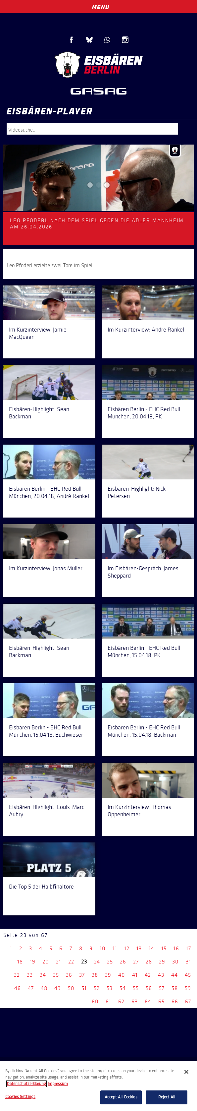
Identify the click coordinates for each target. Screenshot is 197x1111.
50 (71, 988)
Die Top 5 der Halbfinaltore (41, 886)
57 (162, 988)
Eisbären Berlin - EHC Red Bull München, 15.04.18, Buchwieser (46, 731)
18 (20, 961)
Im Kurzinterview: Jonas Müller (45, 568)
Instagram (125, 39)
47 (31, 988)
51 (84, 988)
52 (97, 988)
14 (151, 948)
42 (148, 974)
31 (188, 961)
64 (148, 1001)
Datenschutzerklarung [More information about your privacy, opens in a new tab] (26, 1083)
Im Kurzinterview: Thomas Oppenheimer (139, 810)
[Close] (186, 1072)
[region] (98, 1086)
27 (136, 961)
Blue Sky (89, 39)
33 (30, 974)
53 (110, 988)
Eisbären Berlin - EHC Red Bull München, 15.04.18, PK (144, 651)
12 (126, 948)
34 (43, 974)
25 (110, 961)
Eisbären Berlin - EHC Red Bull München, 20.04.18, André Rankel (49, 492)
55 (136, 988)
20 (45, 961)
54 (123, 988)
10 (103, 948)
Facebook (71, 39)
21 (58, 961)
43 (161, 974)
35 (56, 974)
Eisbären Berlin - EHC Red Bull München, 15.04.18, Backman (144, 731)
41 (135, 974)
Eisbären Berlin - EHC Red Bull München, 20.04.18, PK (144, 412)
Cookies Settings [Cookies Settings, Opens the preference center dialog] (20, 1096)
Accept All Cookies (121, 1097)
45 (188, 974)
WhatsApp (107, 39)
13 (139, 948)
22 (71, 961)
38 (95, 974)
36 (69, 974)
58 (175, 988)
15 (164, 948)
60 (95, 1001)
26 (123, 961)
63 (134, 1001)
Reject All (166, 1097)
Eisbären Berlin (98, 65)
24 (97, 961)
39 (108, 974)
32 (17, 974)
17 (188, 948)
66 (175, 1001)
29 (162, 961)
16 (176, 948)
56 (149, 988)
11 (115, 948)
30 (175, 961)
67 (188, 1001)
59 (188, 988)
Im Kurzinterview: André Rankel (146, 329)
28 (149, 961)
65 (161, 1001)
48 (44, 988)
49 (57, 988)
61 (108, 1001)
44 (174, 974)
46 (17, 988)
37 (82, 974)
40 (121, 974)
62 (121, 1001)
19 (32, 961)
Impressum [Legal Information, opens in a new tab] (58, 1083)
